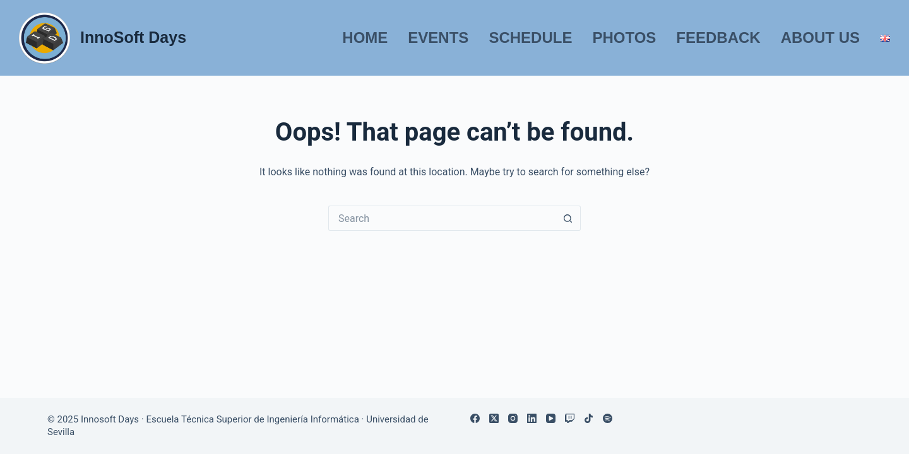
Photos (624, 37)
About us (820, 37)
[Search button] (568, 218)
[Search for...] (442, 218)
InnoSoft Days (133, 37)
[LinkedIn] (532, 418)
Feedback (718, 37)
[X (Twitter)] (494, 418)
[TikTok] (588, 418)
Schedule (530, 37)
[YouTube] (551, 418)
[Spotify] (607, 418)
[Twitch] (569, 418)
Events (438, 37)
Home (365, 37)
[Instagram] (513, 418)
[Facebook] (475, 418)
